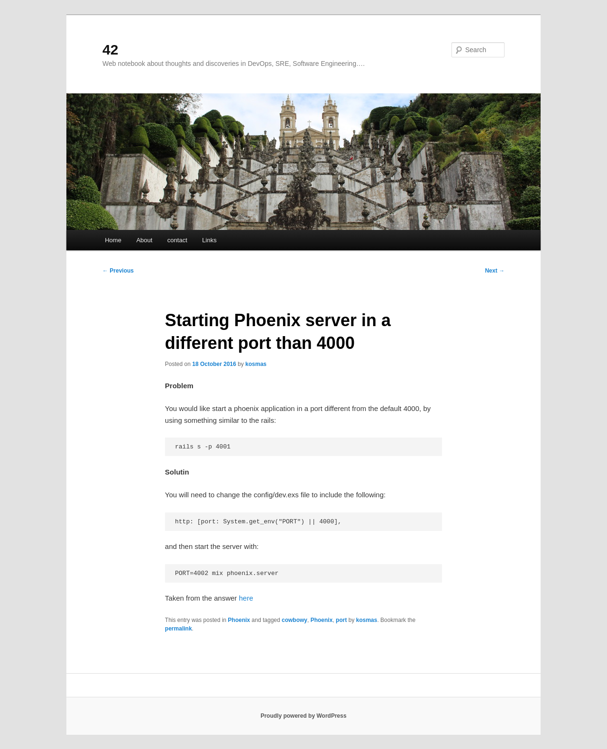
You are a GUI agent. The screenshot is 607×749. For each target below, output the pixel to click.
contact (177, 240)
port (341, 620)
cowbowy (294, 620)
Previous (118, 270)
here (246, 598)
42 (110, 49)
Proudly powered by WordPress (303, 715)
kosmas (256, 364)
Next (495, 270)
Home (113, 240)
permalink (178, 628)
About (144, 240)
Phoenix (239, 620)
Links (209, 240)
